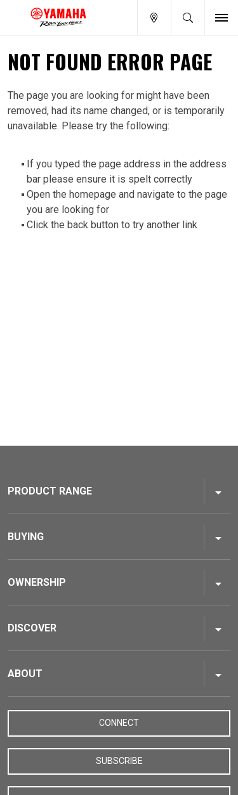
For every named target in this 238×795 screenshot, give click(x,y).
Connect (119, 723)
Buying (26, 537)
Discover (32, 628)
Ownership (37, 582)
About (25, 674)
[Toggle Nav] (221, 17)
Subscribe (119, 761)
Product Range (50, 491)
